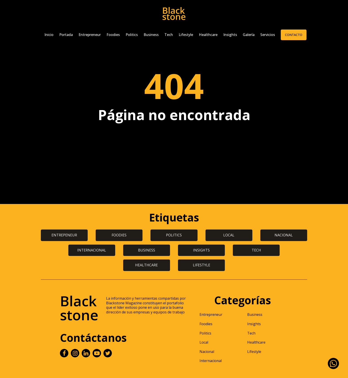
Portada (66, 34)
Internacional (211, 360)
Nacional (207, 351)
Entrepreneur (90, 34)
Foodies (113, 34)
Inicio (48, 34)
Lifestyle (186, 34)
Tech (168, 34)
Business (151, 34)
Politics (132, 34)
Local (204, 342)
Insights (230, 34)
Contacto (293, 35)
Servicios (267, 34)
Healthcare (208, 34)
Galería (249, 34)
